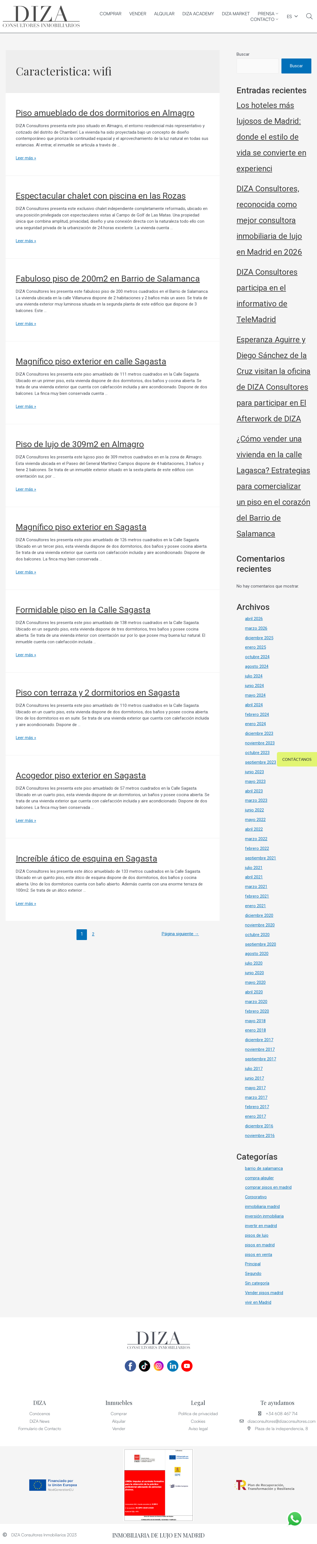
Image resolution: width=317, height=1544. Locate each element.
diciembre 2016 (259, 1124)
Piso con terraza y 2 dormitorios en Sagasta (98, 692)
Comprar (110, 13)
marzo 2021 (256, 886)
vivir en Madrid (258, 1300)
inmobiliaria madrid (262, 1204)
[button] (296, 759)
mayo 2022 (255, 819)
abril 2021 (254, 876)
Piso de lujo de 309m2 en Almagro (80, 444)
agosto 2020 (256, 953)
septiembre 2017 (260, 1057)
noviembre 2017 (260, 1048)
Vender (137, 13)
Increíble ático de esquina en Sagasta (86, 857)
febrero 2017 (257, 1105)
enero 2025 (255, 647)
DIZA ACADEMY (198, 13)
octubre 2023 (257, 752)
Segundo (253, 1271)
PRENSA (268, 13)
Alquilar (164, 13)
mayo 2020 (255, 981)
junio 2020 (254, 972)
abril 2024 (254, 704)
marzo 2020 (256, 1000)
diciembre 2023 (259, 733)
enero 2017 (255, 1115)
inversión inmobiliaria (264, 1214)
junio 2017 (254, 1076)
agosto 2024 (256, 666)
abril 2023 (254, 790)
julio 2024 (254, 676)
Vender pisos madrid (264, 1290)
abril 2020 (254, 991)
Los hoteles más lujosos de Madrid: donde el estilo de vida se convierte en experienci (271, 137)
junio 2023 (254, 771)
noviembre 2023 (260, 743)
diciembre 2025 (259, 638)
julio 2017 (254, 1067)
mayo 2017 (255, 1086)
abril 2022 (254, 828)
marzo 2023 (256, 800)
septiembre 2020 (260, 943)
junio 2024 (254, 685)
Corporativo (256, 1195)
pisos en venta (258, 1252)
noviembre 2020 (260, 924)
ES (289, 16)
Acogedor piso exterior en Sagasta (81, 775)
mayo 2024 (255, 695)
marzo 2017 (256, 1096)
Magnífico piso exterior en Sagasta (81, 527)
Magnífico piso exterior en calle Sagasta (91, 361)
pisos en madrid (260, 1243)
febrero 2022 (257, 847)
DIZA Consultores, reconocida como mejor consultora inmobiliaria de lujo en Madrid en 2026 (269, 221)
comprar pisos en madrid (268, 1185)
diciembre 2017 (259, 1038)
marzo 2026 (256, 628)
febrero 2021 (257, 895)
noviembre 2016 (260, 1134)
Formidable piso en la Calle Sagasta (83, 609)
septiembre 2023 (260, 762)
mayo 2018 (255, 1019)
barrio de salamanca (264, 1166)
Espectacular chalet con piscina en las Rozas (101, 196)
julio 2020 (254, 962)
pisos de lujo (256, 1233)
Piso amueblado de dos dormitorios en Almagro (105, 113)
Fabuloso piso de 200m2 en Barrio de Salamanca (108, 278)
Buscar (243, 54)
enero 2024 (255, 724)
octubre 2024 (257, 657)
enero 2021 (255, 905)
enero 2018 (255, 1029)
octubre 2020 (257, 933)
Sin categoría (257, 1281)
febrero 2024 (257, 714)
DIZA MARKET (236, 13)
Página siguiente (179, 933)
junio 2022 (254, 809)
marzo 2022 (256, 838)
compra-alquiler (259, 1176)
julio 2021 (254, 867)
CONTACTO (264, 19)
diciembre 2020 (259, 914)
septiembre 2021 (260, 857)
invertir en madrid (261, 1224)
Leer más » (26, 158)
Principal (253, 1262)
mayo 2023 (255, 781)
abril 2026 (254, 619)
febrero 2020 (257, 1010)
